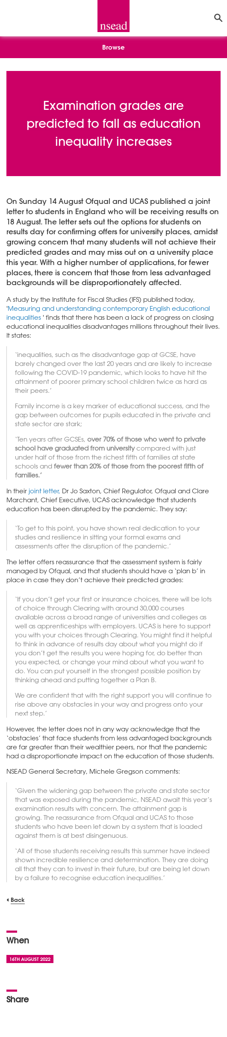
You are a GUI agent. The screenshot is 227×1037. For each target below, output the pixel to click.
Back (18, 899)
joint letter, (45, 491)
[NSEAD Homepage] (113, 16)
